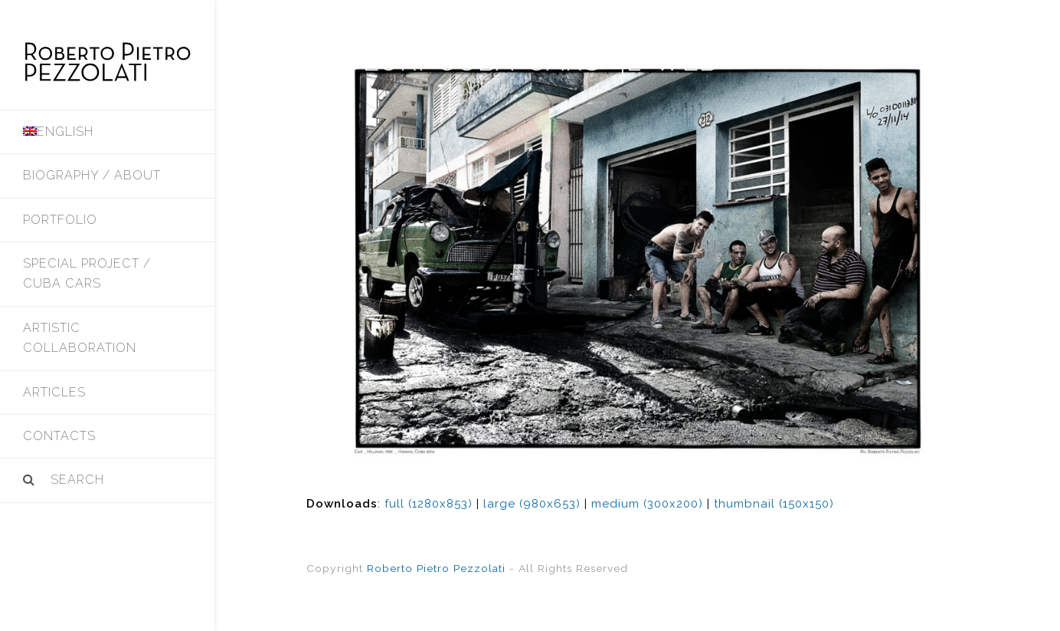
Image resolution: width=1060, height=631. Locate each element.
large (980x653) (532, 504)
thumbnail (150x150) (774, 504)
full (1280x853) (428, 504)
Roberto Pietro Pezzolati (436, 568)
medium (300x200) (647, 504)
